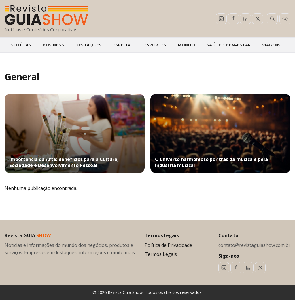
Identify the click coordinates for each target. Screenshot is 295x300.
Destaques (88, 45)
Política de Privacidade (168, 245)
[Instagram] (221, 18)
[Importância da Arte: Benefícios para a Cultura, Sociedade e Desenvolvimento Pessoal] (75, 133)
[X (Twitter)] (257, 18)
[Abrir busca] (272, 18)
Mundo (186, 45)
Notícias (20, 45)
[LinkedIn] (245, 18)
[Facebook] (233, 18)
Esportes (155, 45)
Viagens (271, 45)
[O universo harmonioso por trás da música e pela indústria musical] (220, 133)
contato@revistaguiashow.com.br (254, 245)
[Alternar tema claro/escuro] (284, 18)
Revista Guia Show (125, 292)
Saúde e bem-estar (229, 45)
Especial (123, 45)
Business (53, 45)
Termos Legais (161, 254)
